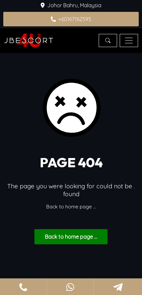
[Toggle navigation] (129, 40)
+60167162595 (71, 19)
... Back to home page (71, 236)
